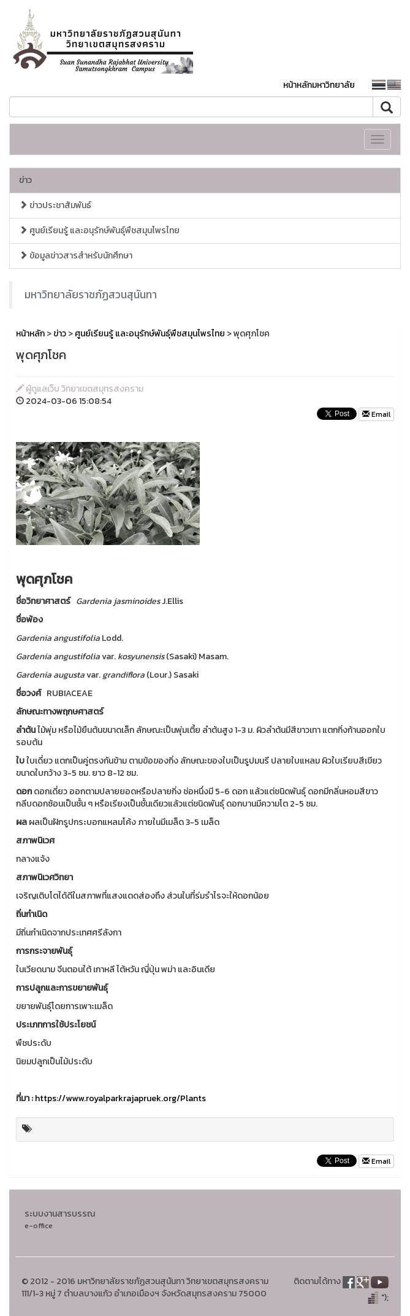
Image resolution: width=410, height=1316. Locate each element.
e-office (39, 1225)
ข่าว (25, 180)
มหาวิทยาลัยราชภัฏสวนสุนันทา (91, 295)
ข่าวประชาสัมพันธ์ (55, 205)
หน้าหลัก (30, 333)
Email (376, 414)
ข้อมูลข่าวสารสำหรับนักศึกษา (75, 255)
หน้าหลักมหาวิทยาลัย (319, 85)
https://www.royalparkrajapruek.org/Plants (120, 1098)
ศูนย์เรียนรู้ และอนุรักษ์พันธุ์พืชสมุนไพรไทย (99, 230)
